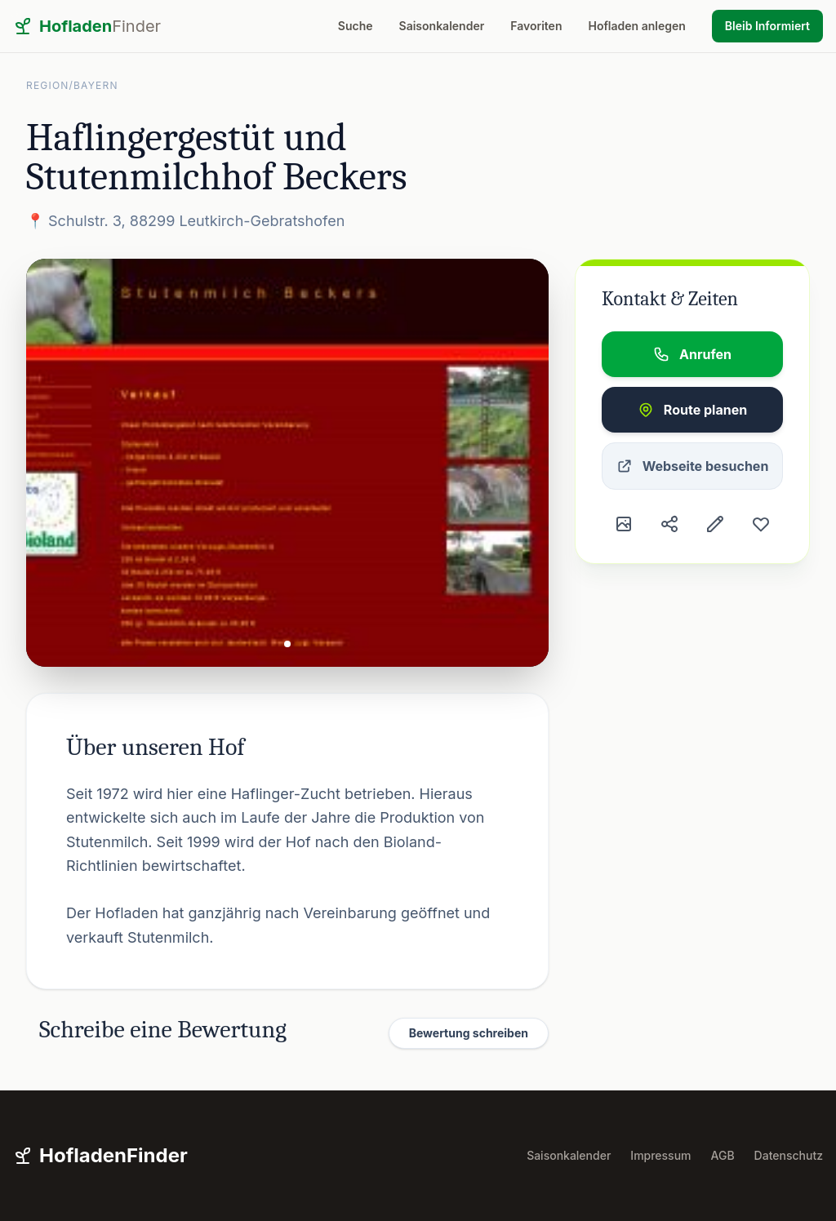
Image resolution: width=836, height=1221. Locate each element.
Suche (355, 26)
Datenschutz (788, 1155)
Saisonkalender (442, 26)
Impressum (660, 1155)
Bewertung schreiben (468, 1033)
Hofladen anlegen (636, 26)
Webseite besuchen (692, 466)
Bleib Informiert (767, 26)
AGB (723, 1155)
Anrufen (692, 354)
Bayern (95, 85)
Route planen (692, 410)
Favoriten (536, 26)
